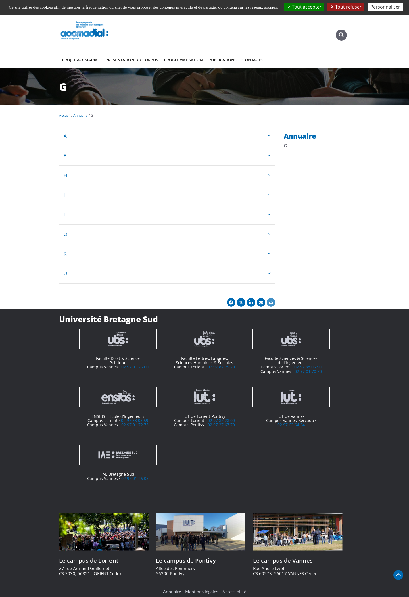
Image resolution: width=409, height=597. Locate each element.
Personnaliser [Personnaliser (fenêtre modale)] (385, 7)
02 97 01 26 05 (135, 478)
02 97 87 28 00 (221, 420)
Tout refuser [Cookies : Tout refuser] (346, 7)
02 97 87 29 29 (221, 367)
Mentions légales (201, 591)
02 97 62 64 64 (291, 425)
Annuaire (172, 591)
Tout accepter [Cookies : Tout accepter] (304, 7)
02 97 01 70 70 (308, 371)
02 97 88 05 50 (308, 367)
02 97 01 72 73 (135, 425)
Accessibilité (234, 591)
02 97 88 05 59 (134, 420)
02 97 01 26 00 (135, 367)
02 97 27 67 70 (221, 425)
